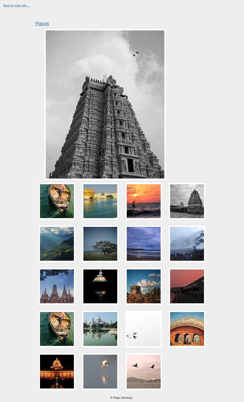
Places (42, 23)
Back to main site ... (16, 5)
